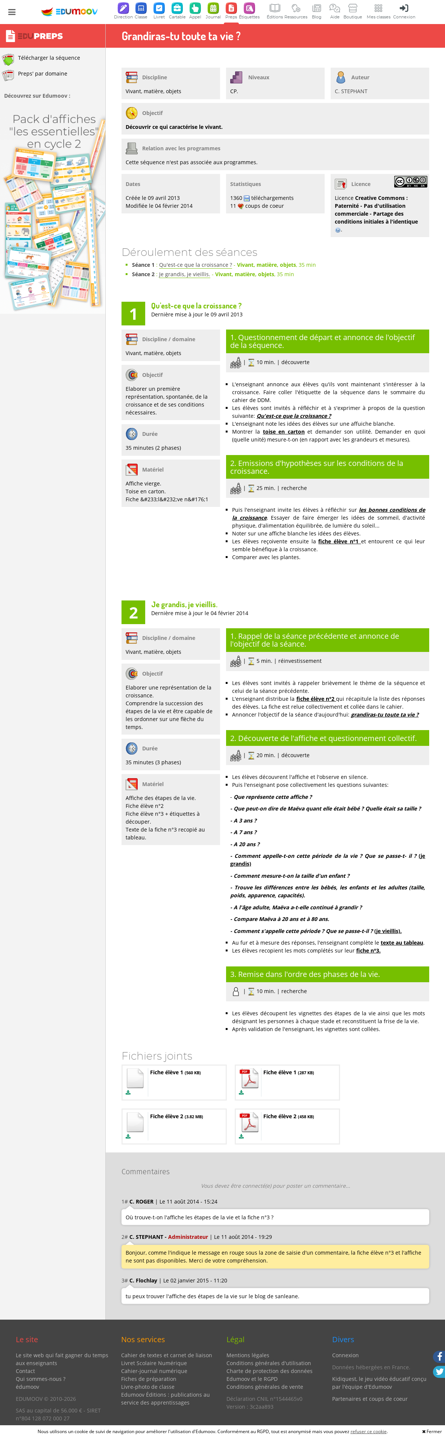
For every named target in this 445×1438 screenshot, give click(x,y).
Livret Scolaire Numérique (154, 1363)
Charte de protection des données (269, 1370)
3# (125, 1280)
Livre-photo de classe (148, 1386)
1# (125, 1201)
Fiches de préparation (148, 1378)
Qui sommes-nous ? (40, 1378)
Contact (25, 1370)
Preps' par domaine (34, 76)
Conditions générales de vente (264, 1386)
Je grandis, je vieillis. (184, 274)
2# (125, 1236)
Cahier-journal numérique (154, 1370)
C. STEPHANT (351, 91)
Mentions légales (247, 1355)
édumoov (27, 1386)
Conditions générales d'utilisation (268, 1363)
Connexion (345, 1355)
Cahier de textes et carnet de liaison (166, 1355)
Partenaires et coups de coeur (370, 1398)
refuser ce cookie (369, 1431)
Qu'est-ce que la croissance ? (195, 264)
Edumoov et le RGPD (252, 1378)
